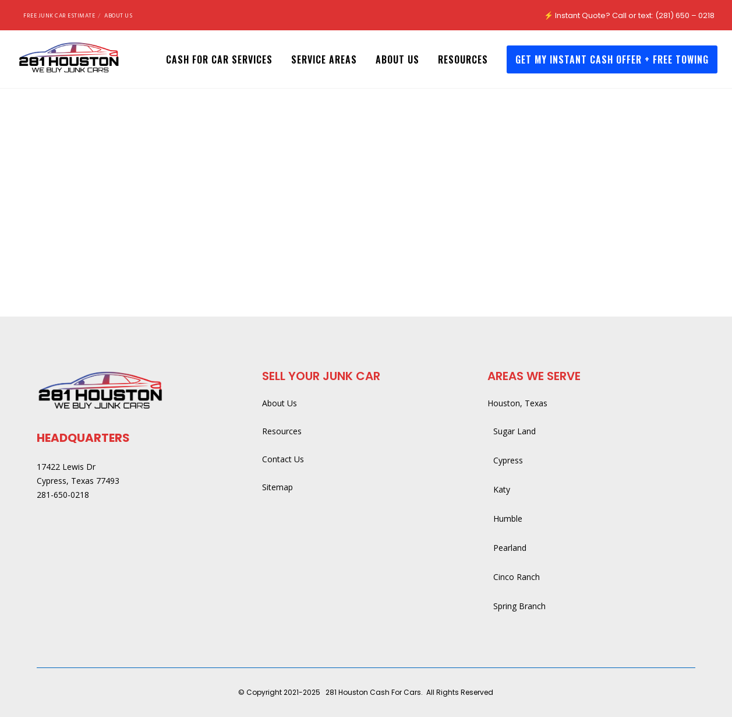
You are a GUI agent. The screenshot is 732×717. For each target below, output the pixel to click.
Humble (507, 518)
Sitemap (277, 487)
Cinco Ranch (516, 576)
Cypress (508, 460)
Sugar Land (514, 431)
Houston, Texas (517, 403)
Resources (282, 431)
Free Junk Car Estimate (59, 15)
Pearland (509, 547)
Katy (501, 489)
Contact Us (283, 459)
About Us (118, 15)
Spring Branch (519, 605)
